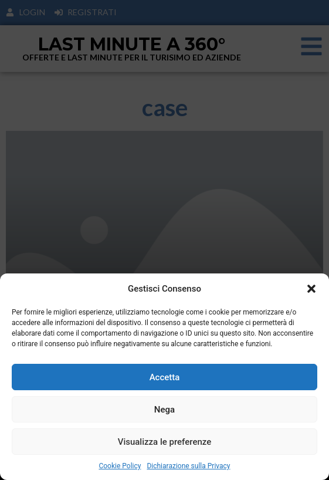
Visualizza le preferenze (165, 442)
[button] (311, 289)
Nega (164, 409)
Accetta (165, 377)
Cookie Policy (120, 466)
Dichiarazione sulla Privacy (188, 466)
